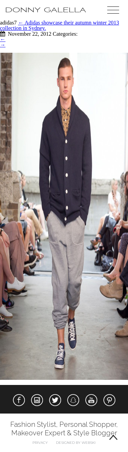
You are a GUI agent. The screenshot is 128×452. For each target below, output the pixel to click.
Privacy (40, 442)
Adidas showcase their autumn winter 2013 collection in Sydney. (59, 25)
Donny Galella (45, 10)
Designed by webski (76, 442)
